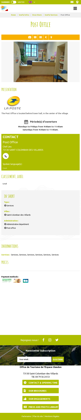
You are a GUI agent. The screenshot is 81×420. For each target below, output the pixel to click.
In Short (40, 37)
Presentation (35, 37)
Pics (29, 37)
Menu (40, 8)
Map (51, 37)
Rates (46, 37)
